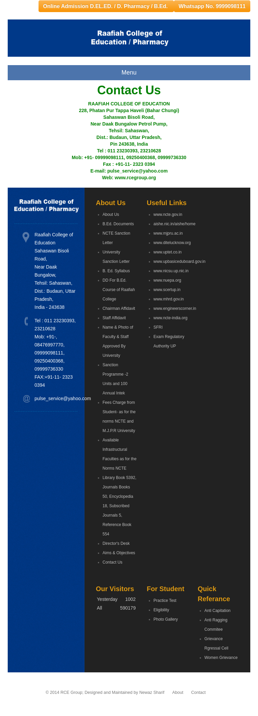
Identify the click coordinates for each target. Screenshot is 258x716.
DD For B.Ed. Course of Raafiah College (119, 289)
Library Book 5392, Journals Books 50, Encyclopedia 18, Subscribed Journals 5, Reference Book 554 (119, 505)
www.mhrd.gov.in (168, 299)
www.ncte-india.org (170, 318)
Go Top (245, 701)
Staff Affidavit (114, 318)
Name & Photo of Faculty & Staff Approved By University (118, 341)
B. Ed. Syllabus (116, 271)
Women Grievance (221, 657)
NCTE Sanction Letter (116, 238)
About (177, 692)
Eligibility (161, 610)
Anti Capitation (217, 610)
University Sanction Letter (116, 257)
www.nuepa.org (167, 280)
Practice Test (164, 600)
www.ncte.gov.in (167, 214)
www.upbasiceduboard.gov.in (170, 261)
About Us (111, 214)
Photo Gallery (165, 619)
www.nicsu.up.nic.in (170, 271)
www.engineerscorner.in (170, 308)
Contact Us (112, 562)
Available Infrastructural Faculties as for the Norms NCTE (119, 454)
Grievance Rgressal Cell (216, 643)
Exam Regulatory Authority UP (168, 341)
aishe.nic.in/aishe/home (170, 224)
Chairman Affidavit (119, 308)
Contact (198, 692)
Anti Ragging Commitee (216, 625)
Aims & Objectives (119, 553)
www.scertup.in (167, 289)
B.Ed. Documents (118, 224)
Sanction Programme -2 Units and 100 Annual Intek (115, 379)
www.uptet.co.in (167, 252)
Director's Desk (116, 543)
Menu (128, 72)
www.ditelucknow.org (170, 242)
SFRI (158, 327)
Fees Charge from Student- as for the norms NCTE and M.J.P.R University (119, 416)
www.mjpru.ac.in (168, 233)
